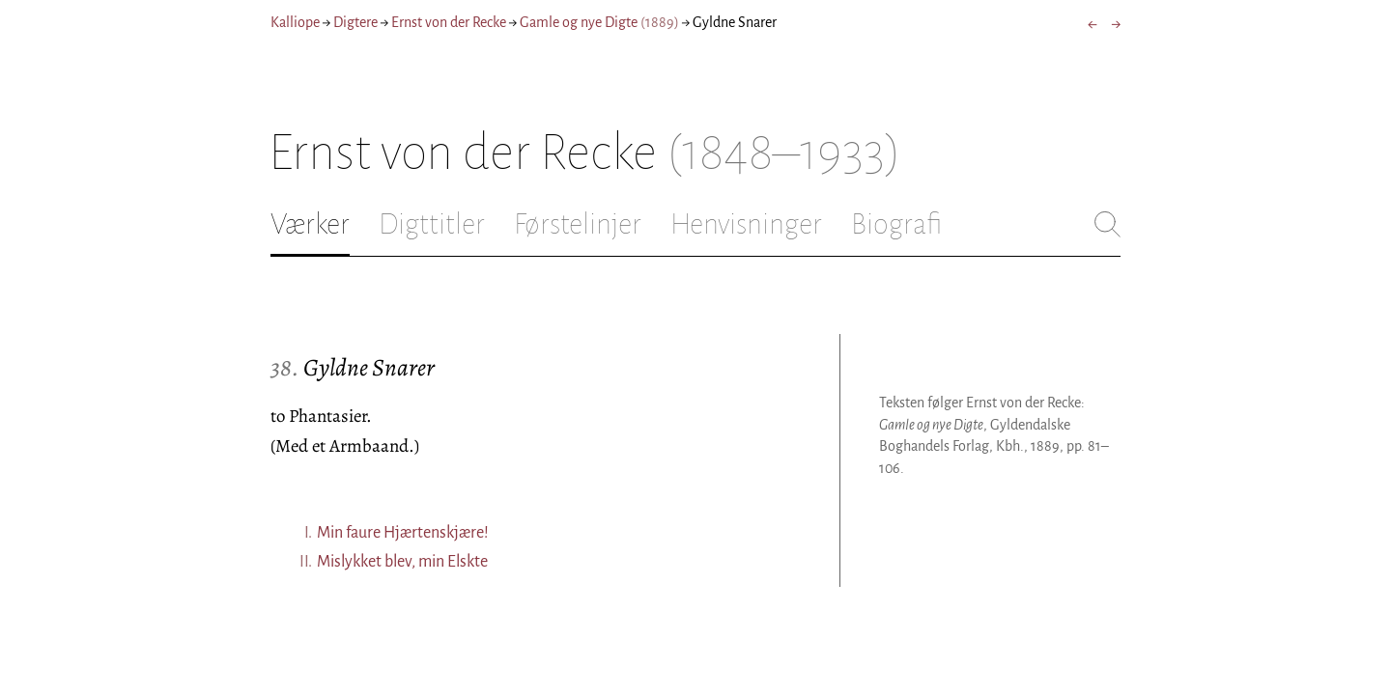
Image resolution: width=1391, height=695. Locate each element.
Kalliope (295, 22)
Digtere (355, 22)
